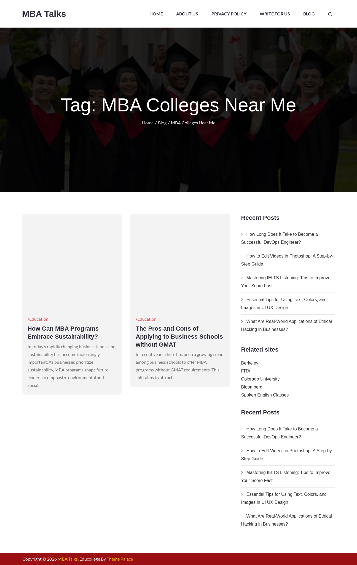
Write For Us (275, 13)
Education (39, 319)
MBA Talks (44, 14)
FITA (245, 371)
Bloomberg (251, 387)
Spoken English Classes (265, 395)
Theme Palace (120, 558)
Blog (309, 13)
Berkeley (249, 363)
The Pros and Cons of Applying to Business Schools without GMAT (179, 336)
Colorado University (260, 379)
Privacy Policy (228, 13)
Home (156, 13)
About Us (187, 13)
